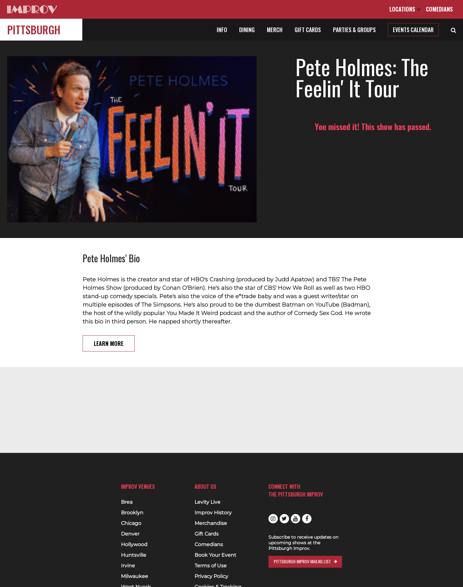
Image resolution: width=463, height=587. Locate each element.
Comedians (439, 9)
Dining (247, 30)
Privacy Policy (211, 576)
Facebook (306, 518)
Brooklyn (132, 512)
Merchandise (211, 523)
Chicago (131, 523)
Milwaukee (134, 576)
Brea (127, 502)
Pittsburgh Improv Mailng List (302, 561)
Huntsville (133, 555)
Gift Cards (308, 30)
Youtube (295, 518)
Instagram (273, 518)
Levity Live (207, 502)
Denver (130, 533)
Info (222, 30)
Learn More (108, 327)
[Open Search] (453, 30)
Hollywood (134, 544)
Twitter (284, 518)
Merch (274, 30)
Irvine (128, 565)
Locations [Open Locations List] (405, 9)
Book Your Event (215, 555)
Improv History (213, 512)
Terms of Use (211, 565)
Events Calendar (413, 30)
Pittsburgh (33, 29)
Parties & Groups (354, 30)
